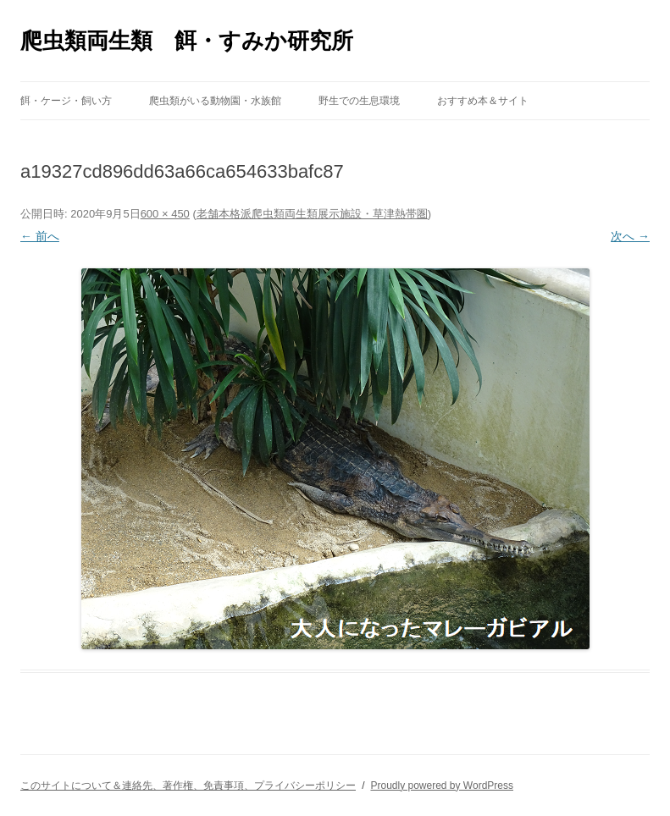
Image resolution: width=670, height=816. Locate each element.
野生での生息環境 (359, 101)
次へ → (630, 236)
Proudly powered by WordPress (441, 785)
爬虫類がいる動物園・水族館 (215, 101)
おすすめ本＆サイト (483, 101)
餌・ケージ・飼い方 (66, 101)
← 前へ (39, 236)
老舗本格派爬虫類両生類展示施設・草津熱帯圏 (312, 213)
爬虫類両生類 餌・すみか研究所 (186, 40)
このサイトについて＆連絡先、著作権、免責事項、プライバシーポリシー (188, 785)
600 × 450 (165, 213)
